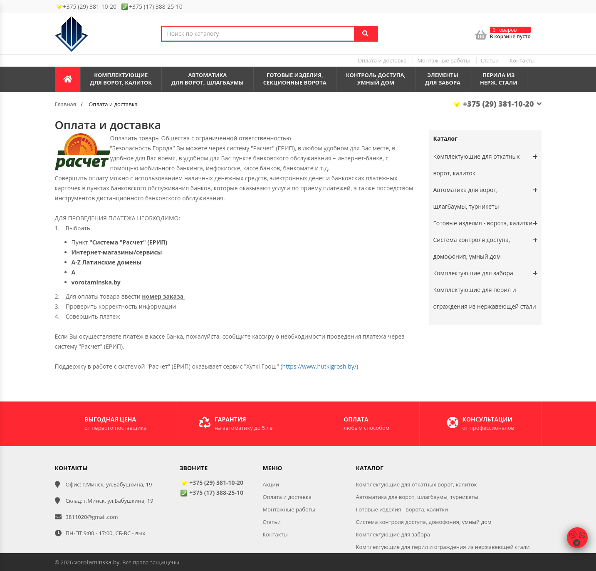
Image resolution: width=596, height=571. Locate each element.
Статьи (490, 60)
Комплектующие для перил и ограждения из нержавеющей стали (443, 547)
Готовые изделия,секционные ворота (294, 79)
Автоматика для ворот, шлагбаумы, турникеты (466, 198)
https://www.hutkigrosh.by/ (319, 366)
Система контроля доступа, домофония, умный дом (471, 248)
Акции (271, 484)
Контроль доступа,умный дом (376, 79)
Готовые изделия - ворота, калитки (483, 223)
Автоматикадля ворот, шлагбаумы (207, 79)
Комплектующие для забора (473, 273)
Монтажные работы (443, 60)
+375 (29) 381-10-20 (497, 104)
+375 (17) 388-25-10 (211, 492)
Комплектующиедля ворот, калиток (121, 79)
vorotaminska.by (96, 562)
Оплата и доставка (382, 60)
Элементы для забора (442, 79)
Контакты (521, 60)
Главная (66, 104)
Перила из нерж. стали (498, 79)
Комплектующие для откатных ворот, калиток (476, 164)
